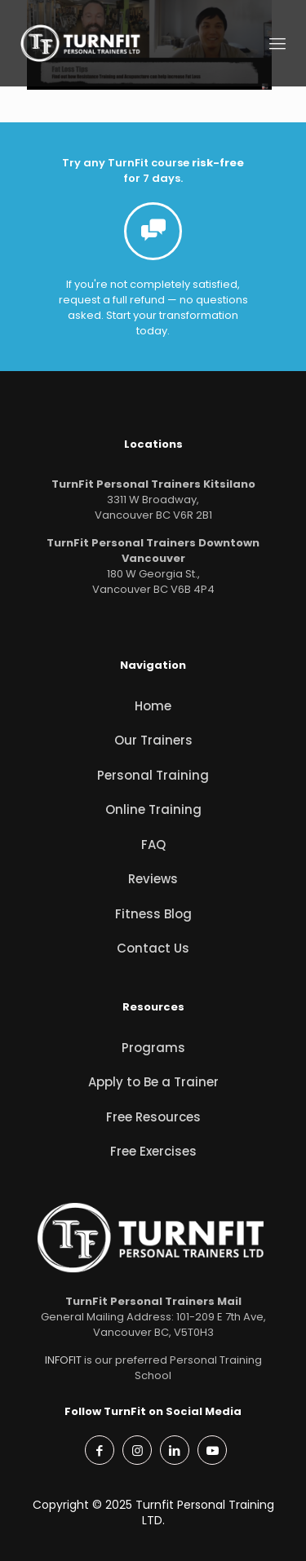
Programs (153, 1047)
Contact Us (153, 948)
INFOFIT (63, 1360)
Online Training (153, 809)
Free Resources (153, 1116)
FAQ (153, 844)
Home (153, 705)
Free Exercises (153, 1151)
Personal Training (153, 775)
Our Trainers (153, 740)
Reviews (153, 878)
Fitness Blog (153, 913)
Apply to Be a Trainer (153, 1081)
